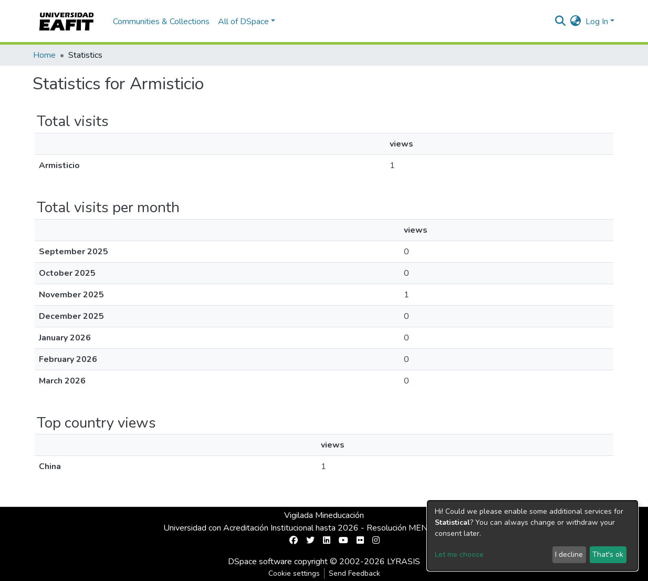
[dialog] (532, 535)
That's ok (607, 554)
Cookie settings (294, 573)
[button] (575, 21)
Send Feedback (354, 573)
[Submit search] (560, 21)
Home (44, 55)
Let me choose (459, 554)
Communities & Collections (161, 21)
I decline (569, 554)
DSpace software (260, 561)
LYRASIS (403, 561)
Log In (597, 21)
